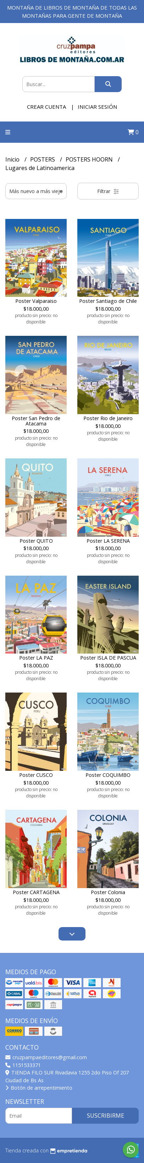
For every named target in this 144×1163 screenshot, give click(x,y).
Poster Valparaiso (36, 301)
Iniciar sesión (97, 106)
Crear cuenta (46, 106)
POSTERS (43, 159)
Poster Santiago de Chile (108, 301)
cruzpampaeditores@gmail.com (46, 1057)
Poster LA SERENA (108, 540)
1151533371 (23, 1065)
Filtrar (108, 191)
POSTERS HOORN (90, 159)
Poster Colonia (108, 892)
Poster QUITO (36, 540)
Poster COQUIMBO (108, 775)
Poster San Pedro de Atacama (36, 421)
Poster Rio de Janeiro (108, 418)
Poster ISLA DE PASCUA (108, 657)
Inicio (13, 159)
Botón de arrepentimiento (38, 1087)
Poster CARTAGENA (36, 892)
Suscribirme (105, 1115)
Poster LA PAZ (36, 657)
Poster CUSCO (36, 775)
